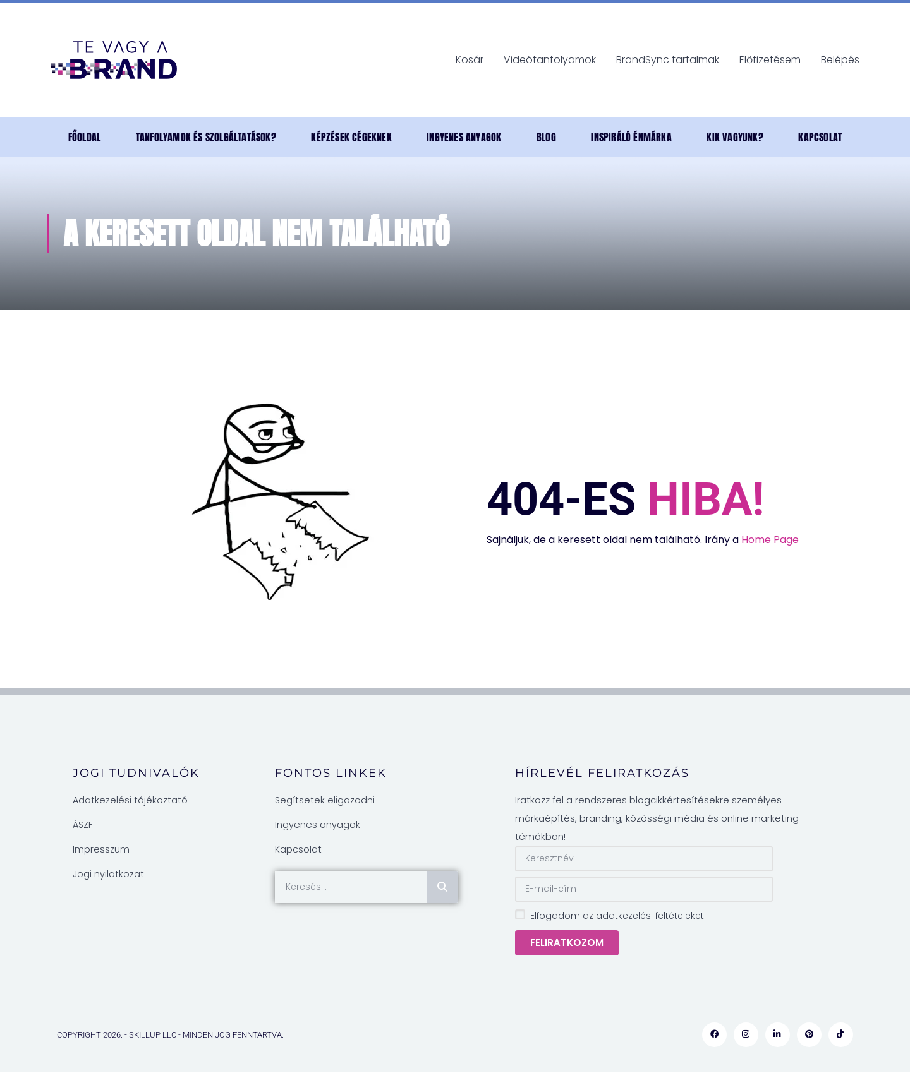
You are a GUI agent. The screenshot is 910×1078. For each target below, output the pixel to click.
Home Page (770, 539)
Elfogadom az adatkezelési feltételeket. (618, 915)
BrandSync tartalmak (667, 59)
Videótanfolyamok (550, 59)
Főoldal (84, 137)
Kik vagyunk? (735, 137)
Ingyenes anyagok (464, 137)
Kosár (469, 59)
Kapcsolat (820, 137)
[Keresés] (442, 887)
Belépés (840, 59)
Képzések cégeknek (351, 137)
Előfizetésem (770, 59)
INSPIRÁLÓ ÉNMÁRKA (631, 137)
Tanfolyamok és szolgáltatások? (206, 137)
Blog (546, 137)
